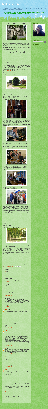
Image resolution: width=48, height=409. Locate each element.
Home (17, 404)
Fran (5, 271)
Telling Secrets (10, 4)
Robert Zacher (7, 369)
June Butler (6, 309)
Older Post (29, 404)
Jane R (6, 330)
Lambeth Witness (9, 70)
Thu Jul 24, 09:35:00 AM (8, 281)
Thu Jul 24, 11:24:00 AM (8, 312)
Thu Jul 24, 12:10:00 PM (8, 327)
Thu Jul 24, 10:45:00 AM (8, 306)
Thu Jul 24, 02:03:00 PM (8, 345)
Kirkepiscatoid (7, 356)
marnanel (6, 284)
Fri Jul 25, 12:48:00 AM (8, 375)
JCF (5, 391)
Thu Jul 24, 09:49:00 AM (8, 295)
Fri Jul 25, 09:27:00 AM (8, 388)
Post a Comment (6, 400)
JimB (5, 315)
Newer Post (4, 404)
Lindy (6, 348)
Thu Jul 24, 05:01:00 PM (8, 366)
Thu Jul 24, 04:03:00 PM (8, 353)
